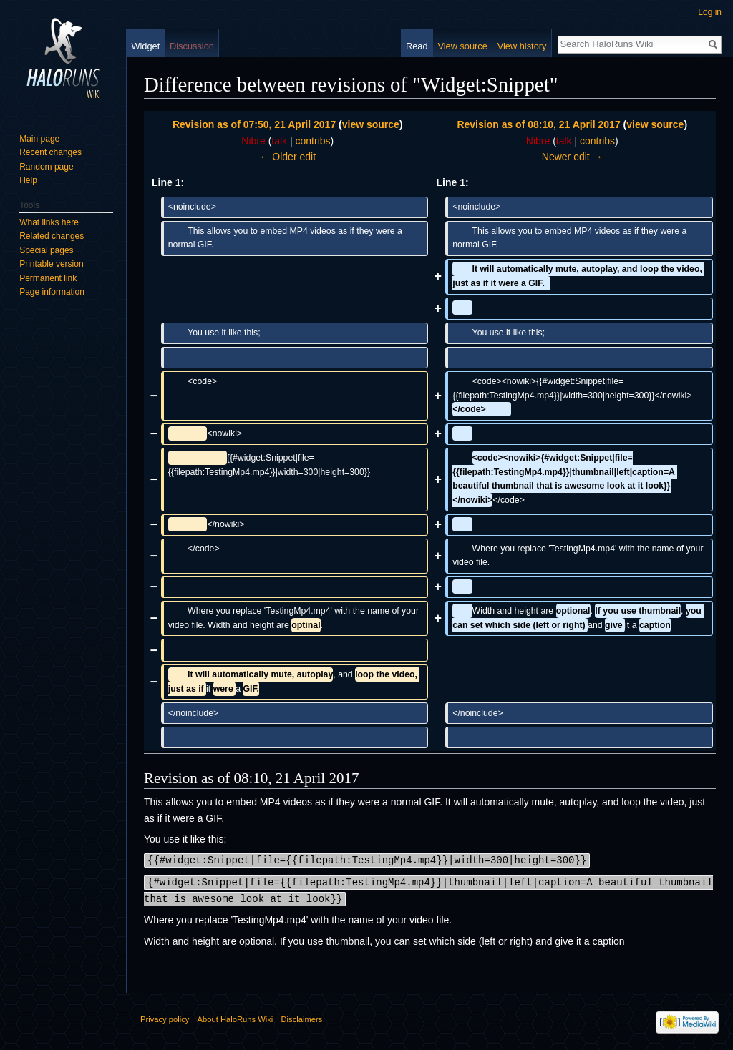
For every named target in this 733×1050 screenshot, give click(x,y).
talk (279, 141)
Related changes (51, 236)
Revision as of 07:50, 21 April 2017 (254, 124)
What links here (49, 222)
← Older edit (287, 156)
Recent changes (50, 152)
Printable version (51, 264)
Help (28, 180)
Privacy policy (164, 1017)
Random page (46, 167)
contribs (313, 141)
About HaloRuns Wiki (235, 1017)
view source (370, 124)
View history (522, 46)
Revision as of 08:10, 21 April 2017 (538, 124)
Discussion (192, 46)
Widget (145, 46)
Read (417, 46)
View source (462, 46)
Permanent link (48, 278)
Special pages (46, 250)
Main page (39, 139)
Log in (710, 12)
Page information (51, 292)
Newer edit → (572, 156)
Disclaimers (301, 1017)
